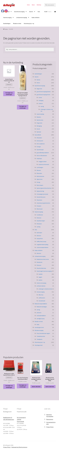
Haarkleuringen (41, 220)
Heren (38, 82)
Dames (38, 80)
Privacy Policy (50, 427)
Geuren (31, 11)
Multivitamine (40, 176)
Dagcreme (39, 88)
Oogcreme (39, 123)
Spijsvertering (40, 191)
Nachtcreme (40, 120)
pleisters (39, 312)
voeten (40, 280)
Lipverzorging (40, 114)
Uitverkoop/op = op (29, 23)
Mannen (39, 170)
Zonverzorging (40, 292)
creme (40, 97)
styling (38, 226)
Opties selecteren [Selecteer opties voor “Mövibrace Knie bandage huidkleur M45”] (36, 386)
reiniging (41, 100)
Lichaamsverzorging (21, 17)
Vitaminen (39, 200)
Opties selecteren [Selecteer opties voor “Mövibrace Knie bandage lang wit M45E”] (50, 386)
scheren (41, 103)
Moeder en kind (17, 23)
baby (38, 324)
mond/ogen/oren (39, 327)
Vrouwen (39, 206)
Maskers (39, 117)
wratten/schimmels (44, 164)
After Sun (41, 295)
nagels (40, 277)
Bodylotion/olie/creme (43, 259)
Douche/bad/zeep (41, 268)
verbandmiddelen (41, 315)
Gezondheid (38, 135)
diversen (39, 235)
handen (40, 274)
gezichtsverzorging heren (43, 94)
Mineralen (39, 173)
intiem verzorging (41, 283)
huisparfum (40, 238)
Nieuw (33, 5)
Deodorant (39, 262)
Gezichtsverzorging (19, 11)
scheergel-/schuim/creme (45, 289)
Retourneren (49, 419)
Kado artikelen (35, 17)
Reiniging (39, 126)
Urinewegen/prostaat (42, 194)
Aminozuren (40, 140)
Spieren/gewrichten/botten (44, 188)
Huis (39, 11)
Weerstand (39, 209)
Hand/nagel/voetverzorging (44, 271)
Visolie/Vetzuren (41, 197)
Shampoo (39, 223)
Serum (38, 129)
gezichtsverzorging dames (44, 91)
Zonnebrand (42, 301)
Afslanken (39, 138)
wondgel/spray (40, 318)
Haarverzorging (7, 17)
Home (28, 5)
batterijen (39, 232)
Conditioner (40, 215)
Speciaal (39, 132)
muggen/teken (42, 161)
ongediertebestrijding (42, 244)
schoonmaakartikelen (42, 247)
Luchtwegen (40, 167)
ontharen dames (41, 286)
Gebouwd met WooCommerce (19, 447)
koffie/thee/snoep (41, 241)
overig (42, 106)
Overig (38, 182)
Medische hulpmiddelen (41, 303)
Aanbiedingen (6, 23)
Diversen (39, 218)
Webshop (39, 5)
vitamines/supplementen (43, 203)
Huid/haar (39, 158)
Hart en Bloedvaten (42, 155)
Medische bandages (42, 306)
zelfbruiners (42, 298)
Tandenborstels (41, 336)
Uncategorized (38, 345)
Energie (39, 146)
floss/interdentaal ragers (43, 333)
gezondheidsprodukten (43, 152)
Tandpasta (39, 339)
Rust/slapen (40, 185)
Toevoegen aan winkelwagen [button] (9, 93)
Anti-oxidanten (41, 143)
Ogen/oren (39, 179)
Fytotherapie (40, 149)
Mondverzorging (39, 330)
